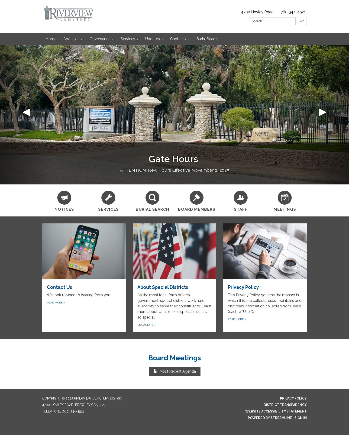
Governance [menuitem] (100, 39)
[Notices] (64, 200)
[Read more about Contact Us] (84, 277)
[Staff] (240, 200)
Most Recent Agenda (174, 371)
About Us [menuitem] (71, 39)
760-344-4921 (293, 12)
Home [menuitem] (51, 39)
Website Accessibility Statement (276, 411)
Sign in (300, 418)
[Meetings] (284, 200)
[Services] (108, 200)
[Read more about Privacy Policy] (265, 277)
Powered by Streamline (270, 418)
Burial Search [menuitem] (207, 39)
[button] (26, 114)
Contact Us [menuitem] (179, 39)
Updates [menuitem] (152, 39)
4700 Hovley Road (257, 12)
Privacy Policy (293, 398)
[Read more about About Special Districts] (174, 277)
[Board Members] (196, 200)
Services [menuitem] (128, 39)
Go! (301, 21)
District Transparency (285, 405)
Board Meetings (174, 358)
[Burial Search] (152, 200)
